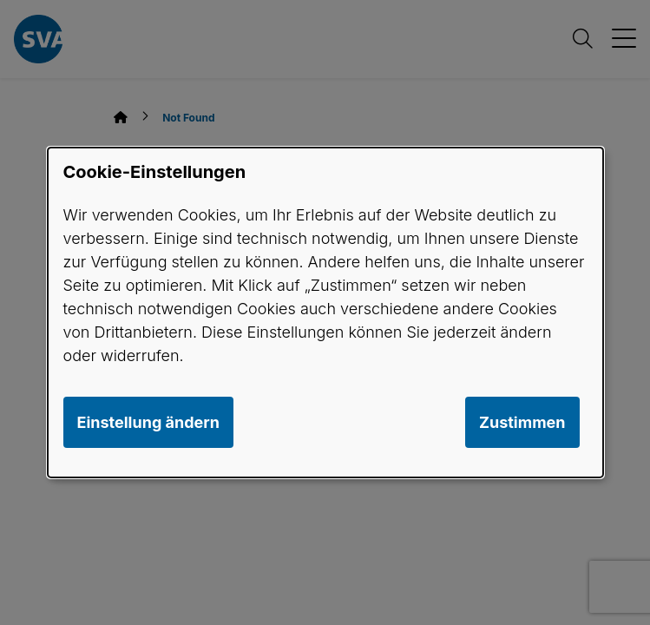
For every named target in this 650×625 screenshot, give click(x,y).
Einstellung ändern (148, 422)
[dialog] (325, 312)
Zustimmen (522, 422)
